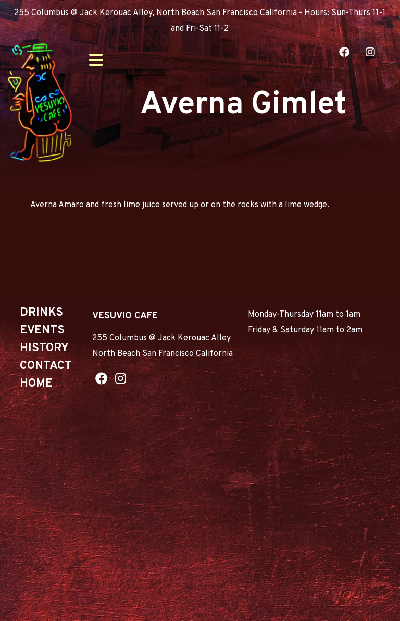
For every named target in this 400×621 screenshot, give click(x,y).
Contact (46, 366)
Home (36, 384)
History (44, 348)
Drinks (41, 313)
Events (42, 331)
